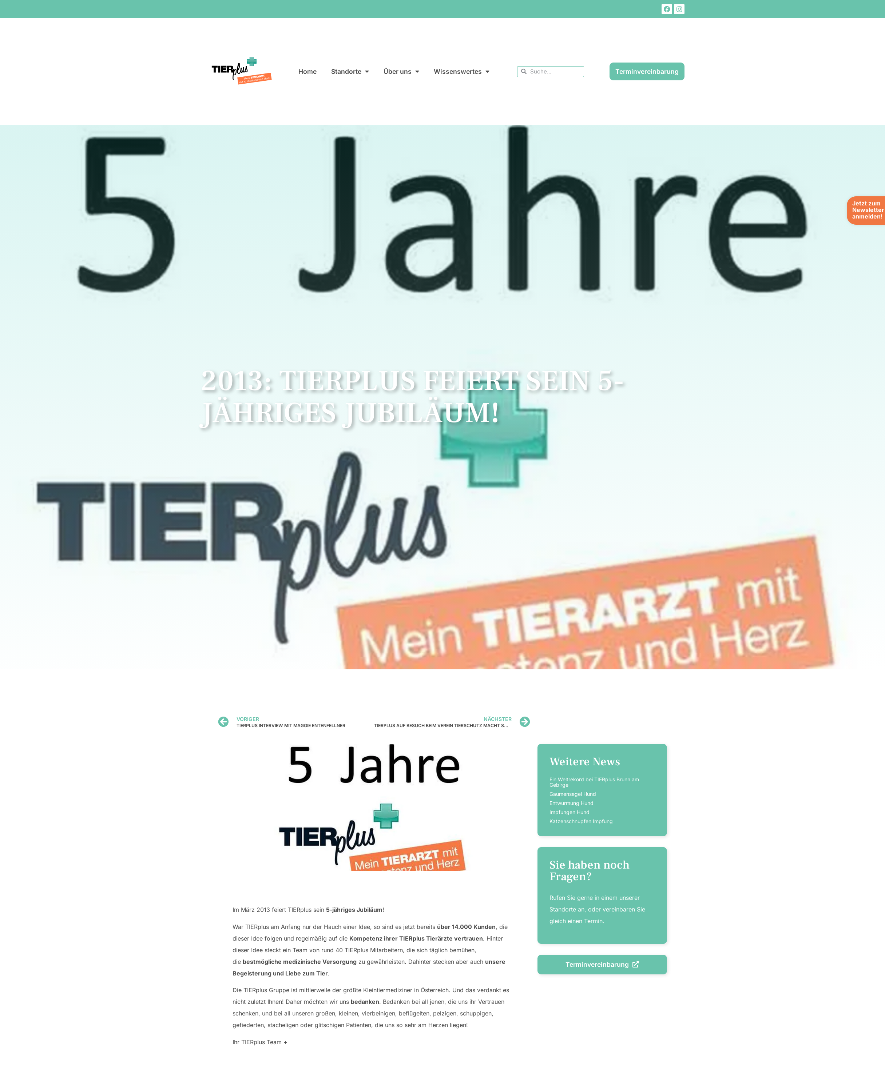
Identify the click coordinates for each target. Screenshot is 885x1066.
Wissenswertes (461, 72)
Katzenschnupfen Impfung (581, 821)
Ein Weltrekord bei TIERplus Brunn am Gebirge (594, 782)
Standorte (350, 72)
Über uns (401, 72)
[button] (16, 1050)
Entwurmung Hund (571, 803)
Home (307, 71)
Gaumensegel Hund (572, 794)
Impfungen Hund (569, 812)
